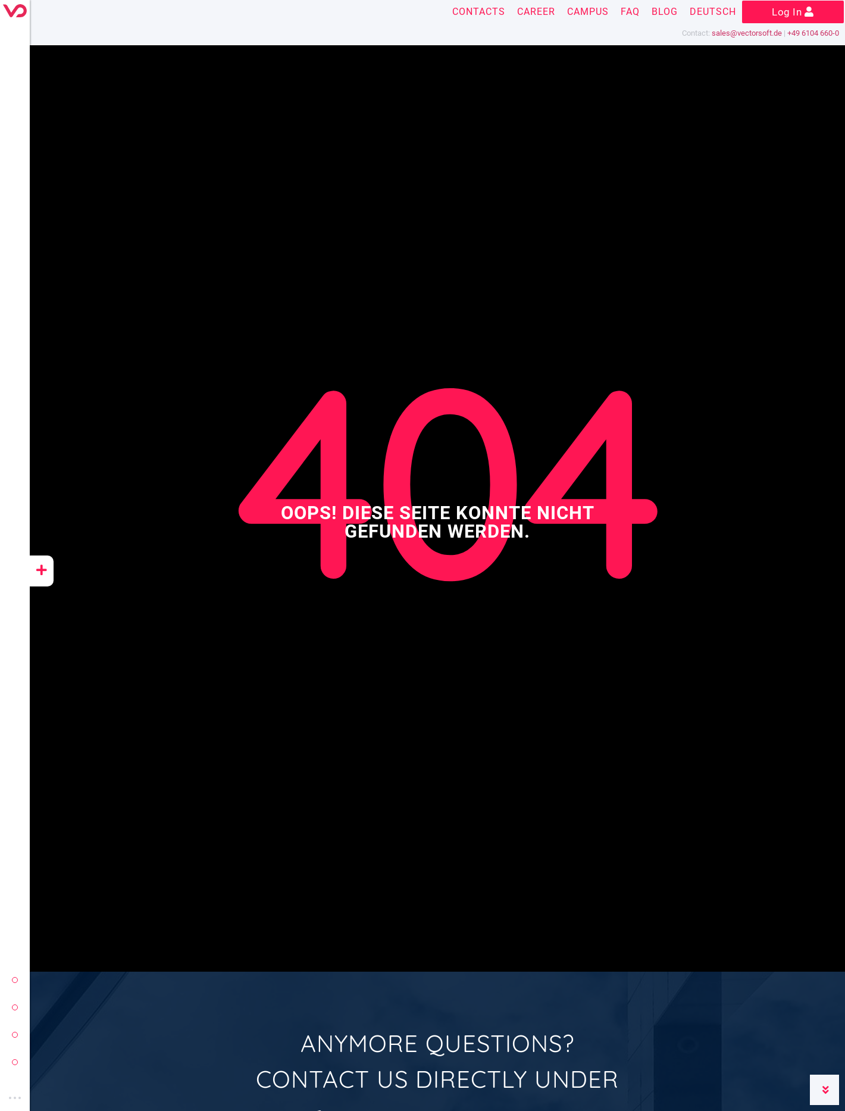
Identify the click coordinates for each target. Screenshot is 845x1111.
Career (536, 11)
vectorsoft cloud (15, 1062)
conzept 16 (15, 1007)
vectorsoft (15, 980)
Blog (665, 11)
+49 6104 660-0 (813, 33)
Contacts (478, 11)
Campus (588, 11)
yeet (15, 1034)
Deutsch (713, 11)
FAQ (630, 11)
